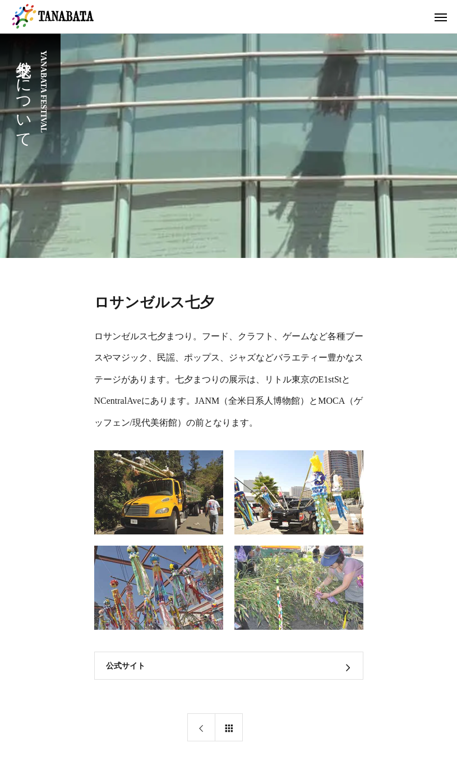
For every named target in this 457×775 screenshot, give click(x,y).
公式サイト (125, 666)
